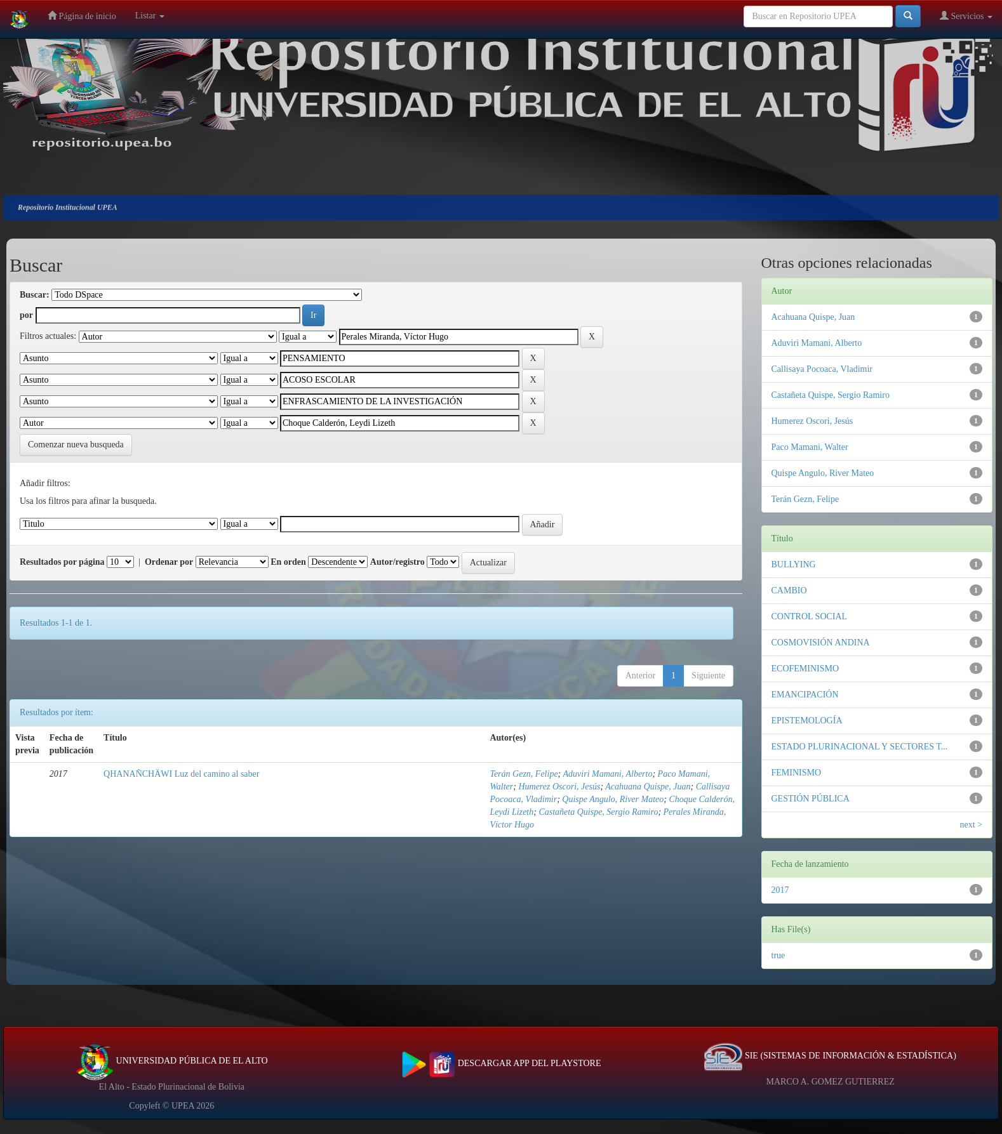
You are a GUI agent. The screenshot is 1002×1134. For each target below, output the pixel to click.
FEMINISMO (797, 772)
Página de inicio (82, 15)
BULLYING (794, 564)
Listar (149, 15)
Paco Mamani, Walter (810, 447)
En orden (288, 562)
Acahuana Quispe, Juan (647, 786)
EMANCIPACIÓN (805, 694)
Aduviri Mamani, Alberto (608, 774)
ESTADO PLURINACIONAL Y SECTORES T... (860, 746)
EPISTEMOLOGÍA (807, 720)
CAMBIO (789, 590)
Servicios (966, 15)
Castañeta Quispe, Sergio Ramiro (598, 812)
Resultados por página (62, 562)
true (778, 955)
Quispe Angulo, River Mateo (613, 799)
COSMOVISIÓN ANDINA (821, 642)
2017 (780, 890)
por (26, 315)
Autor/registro (397, 562)
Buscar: (35, 295)
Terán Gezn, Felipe (524, 774)
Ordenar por (169, 562)
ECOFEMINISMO (805, 668)
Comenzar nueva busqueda (76, 444)
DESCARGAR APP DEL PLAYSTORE (501, 1063)
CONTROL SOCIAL (810, 616)
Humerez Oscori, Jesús (559, 786)
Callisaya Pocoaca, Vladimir (822, 369)
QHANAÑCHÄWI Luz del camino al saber (181, 774)
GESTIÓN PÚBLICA (811, 798)
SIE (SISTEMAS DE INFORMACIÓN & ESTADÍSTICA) (830, 1055)
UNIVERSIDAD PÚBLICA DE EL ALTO (172, 1060)
